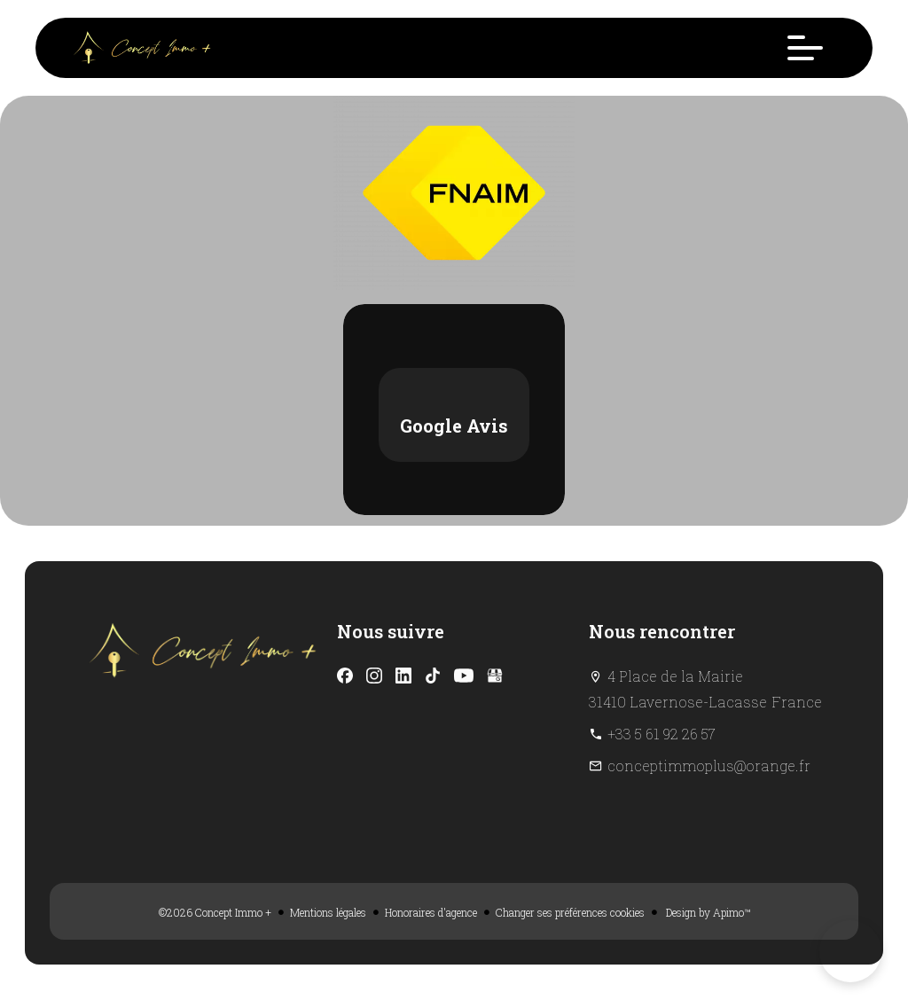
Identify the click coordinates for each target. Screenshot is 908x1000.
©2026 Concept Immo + (215, 912)
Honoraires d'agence (431, 912)
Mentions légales (328, 912)
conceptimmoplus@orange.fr (708, 765)
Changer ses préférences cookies (570, 912)
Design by (706, 912)
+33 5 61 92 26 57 (661, 733)
